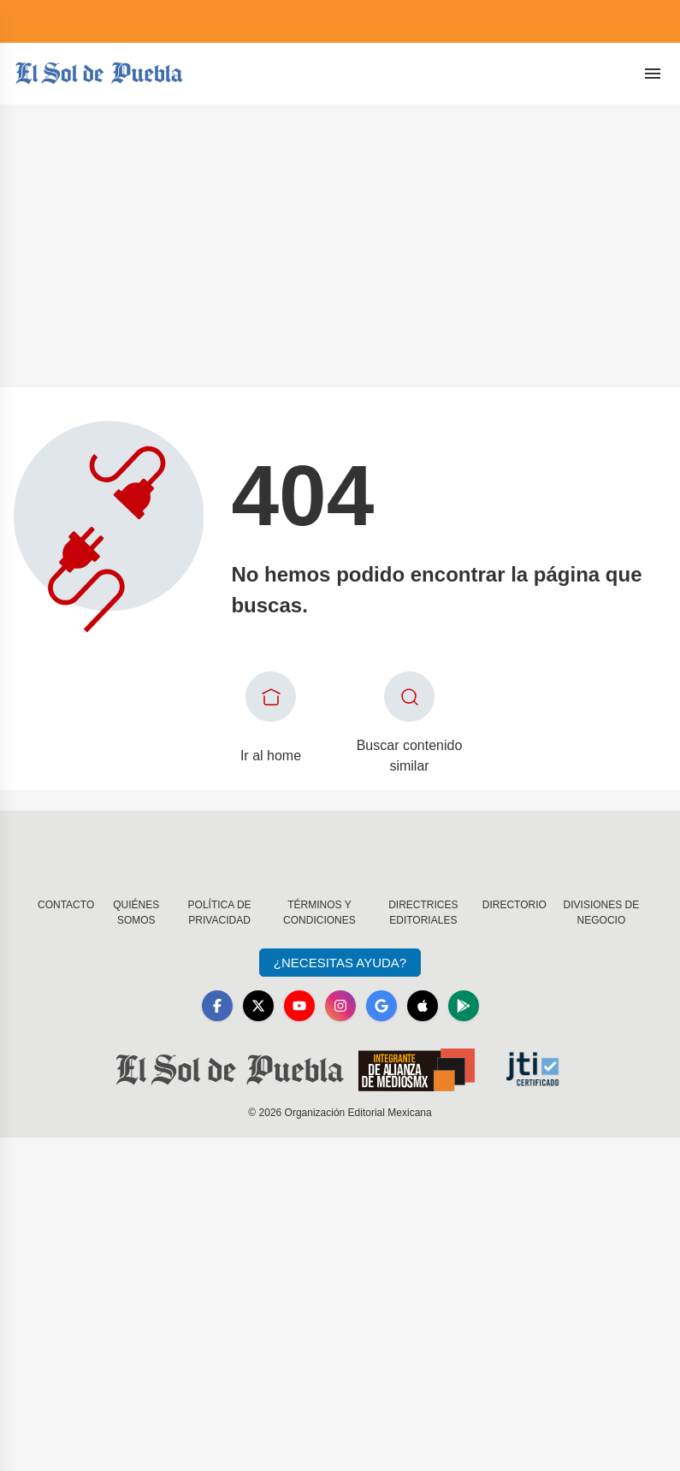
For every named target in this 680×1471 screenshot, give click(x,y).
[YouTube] (299, 1005)
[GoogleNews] (381, 1005)
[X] (258, 1005)
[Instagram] (340, 1005)
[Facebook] (217, 1005)
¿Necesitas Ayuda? (340, 962)
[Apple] (422, 1005)
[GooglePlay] (463, 1005)
